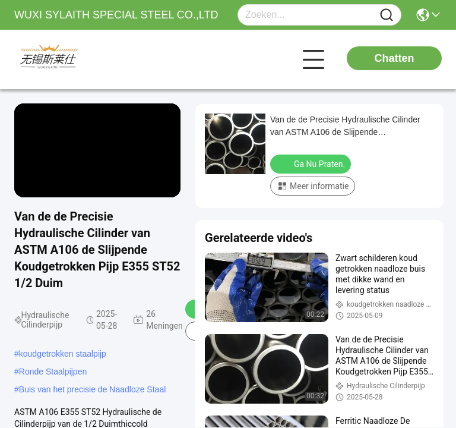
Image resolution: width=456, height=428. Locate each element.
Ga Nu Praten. (311, 163)
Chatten (394, 58)
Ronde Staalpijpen (53, 371)
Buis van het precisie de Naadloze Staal (92, 389)
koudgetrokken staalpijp (62, 353)
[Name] (386, 15)
